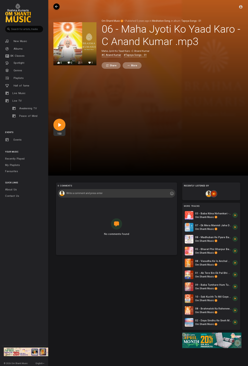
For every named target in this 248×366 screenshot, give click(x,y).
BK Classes (15, 56)
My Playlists (12, 165)
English (39, 363)
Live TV (13, 101)
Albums (14, 49)
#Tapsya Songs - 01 (135, 55)
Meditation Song (161, 20)
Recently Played (15, 158)
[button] (24, 29)
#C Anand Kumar (111, 55)
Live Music (15, 93)
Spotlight (14, 63)
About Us (11, 189)
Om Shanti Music (112, 20)
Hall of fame (17, 86)
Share (111, 65)
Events (13, 140)
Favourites (11, 171)
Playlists (14, 78)
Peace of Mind (25, 116)
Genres (13, 70)
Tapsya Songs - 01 (191, 20)
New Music (16, 41)
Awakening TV (24, 108)
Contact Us (12, 195)
